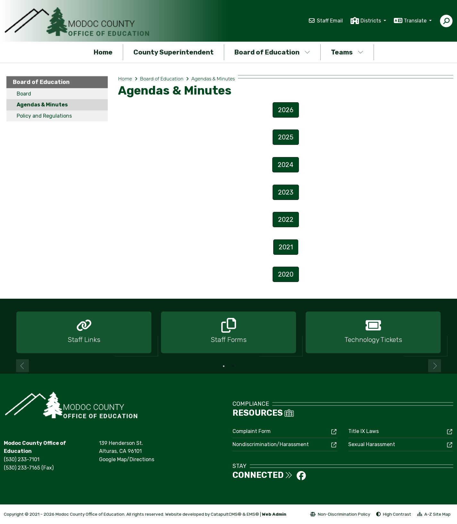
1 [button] (224, 366)
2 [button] (233, 366)
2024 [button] (285, 165)
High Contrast (397, 514)
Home (103, 52)
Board (24, 94)
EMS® (253, 514)
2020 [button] (285, 274)
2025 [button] (285, 137)
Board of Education (272, 52)
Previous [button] (22, 365)
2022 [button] (285, 219)
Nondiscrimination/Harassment (271, 444)
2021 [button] (286, 247)
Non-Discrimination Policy (340, 515)
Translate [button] (416, 21)
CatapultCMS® (226, 514)
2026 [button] (285, 110)
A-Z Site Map (434, 515)
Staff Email (330, 21)
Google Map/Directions (126, 459)
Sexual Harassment (371, 444)
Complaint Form (252, 431)
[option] (84, 333)
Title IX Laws (363, 431)
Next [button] (434, 365)
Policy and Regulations (44, 116)
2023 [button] (285, 192)
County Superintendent (173, 52)
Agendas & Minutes (42, 105)
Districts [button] (371, 21)
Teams (347, 52)
